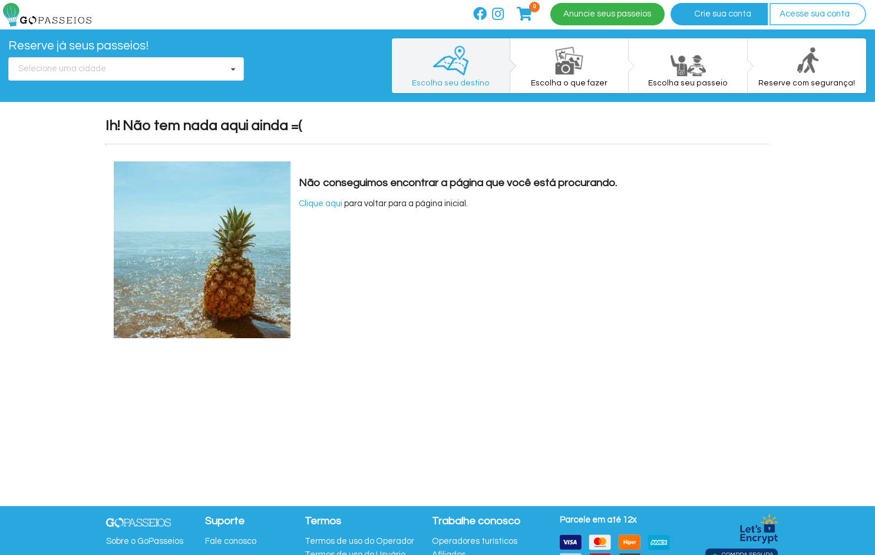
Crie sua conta (722, 13)
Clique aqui (320, 203)
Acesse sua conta (815, 13)
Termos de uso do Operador (359, 541)
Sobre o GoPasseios (144, 541)
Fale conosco (230, 541)
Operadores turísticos (474, 541)
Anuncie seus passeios (607, 13)
